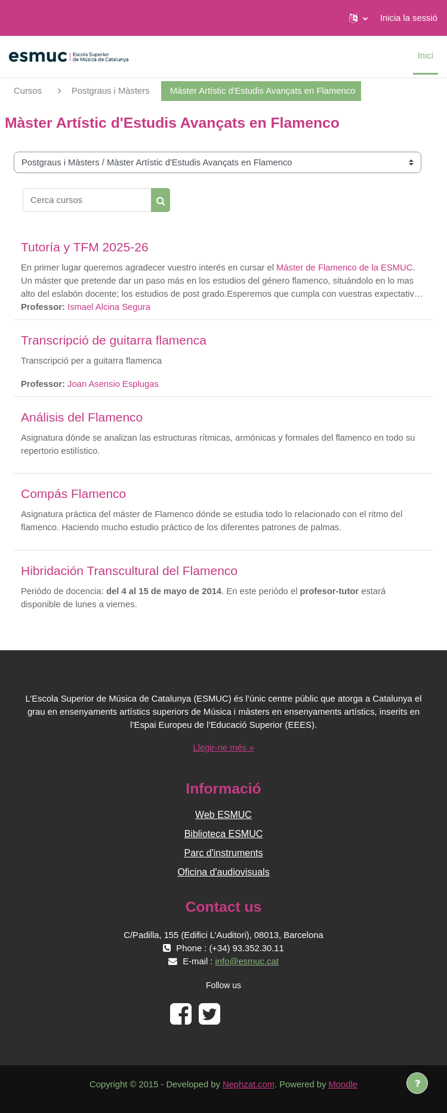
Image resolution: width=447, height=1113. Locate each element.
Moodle (342, 1084)
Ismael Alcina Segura (108, 307)
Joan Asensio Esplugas (113, 384)
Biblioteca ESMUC (223, 834)
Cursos (28, 91)
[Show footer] (417, 1083)
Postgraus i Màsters (111, 91)
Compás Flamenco (73, 493)
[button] (358, 18)
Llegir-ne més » (223, 747)
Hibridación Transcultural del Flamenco (129, 570)
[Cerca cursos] (87, 200)
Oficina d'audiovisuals (223, 872)
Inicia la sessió (408, 18)
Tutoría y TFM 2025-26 (85, 247)
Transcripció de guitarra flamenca (113, 340)
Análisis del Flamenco (82, 417)
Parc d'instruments (223, 853)
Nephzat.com (249, 1084)
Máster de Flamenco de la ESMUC (344, 267)
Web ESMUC (223, 815)
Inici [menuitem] (425, 55)
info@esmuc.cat (247, 961)
